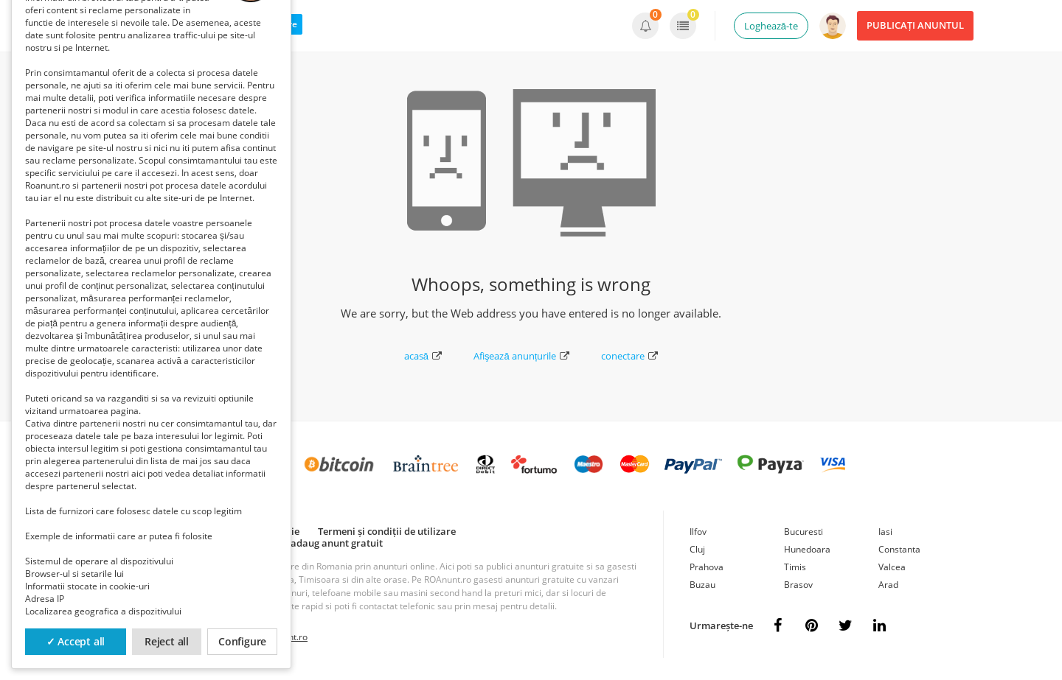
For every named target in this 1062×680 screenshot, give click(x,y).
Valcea (892, 567)
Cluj (697, 549)
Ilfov (698, 531)
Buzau (702, 584)
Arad (888, 584)
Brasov (798, 584)
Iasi (885, 531)
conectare (629, 355)
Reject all (167, 641)
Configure (242, 641)
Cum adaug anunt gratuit (325, 543)
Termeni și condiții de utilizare (387, 531)
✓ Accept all (75, 641)
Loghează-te (771, 25)
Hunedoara (807, 549)
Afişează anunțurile (521, 355)
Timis (795, 567)
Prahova (706, 567)
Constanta (899, 549)
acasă (423, 355)
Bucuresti (803, 531)
